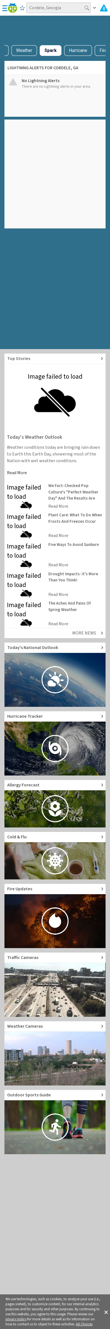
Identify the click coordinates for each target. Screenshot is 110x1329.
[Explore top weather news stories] (55, 359)
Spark (50, 50)
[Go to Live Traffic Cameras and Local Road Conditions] (55, 985)
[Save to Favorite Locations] (22, 8)
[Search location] (58, 8)
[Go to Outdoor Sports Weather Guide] (55, 1122)
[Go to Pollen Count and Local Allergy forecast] (55, 803)
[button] (106, 1311)
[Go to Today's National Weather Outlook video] (55, 675)
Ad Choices (84, 1324)
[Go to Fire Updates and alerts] (55, 916)
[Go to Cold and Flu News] (55, 855)
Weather (24, 50)
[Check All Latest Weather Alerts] (104, 7)
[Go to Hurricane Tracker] (55, 743)
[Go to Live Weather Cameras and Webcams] (55, 1053)
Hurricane (78, 50)
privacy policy (16, 1319)
